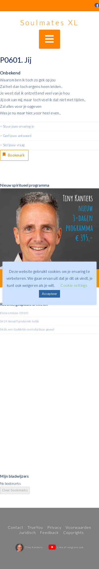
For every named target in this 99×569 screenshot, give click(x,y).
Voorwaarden (78, 527)
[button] (49, 39)
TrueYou (35, 527)
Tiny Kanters (29, 547)
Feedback (49, 532)
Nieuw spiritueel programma (24, 185)
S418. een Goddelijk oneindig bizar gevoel (27, 329)
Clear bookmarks (15, 490)
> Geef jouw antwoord (15, 136)
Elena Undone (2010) (14, 313)
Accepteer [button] (49, 294)
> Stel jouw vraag (12, 145)
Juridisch (27, 532)
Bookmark (13, 154)
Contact (15, 527)
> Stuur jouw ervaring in (17, 126)
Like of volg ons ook (66, 547)
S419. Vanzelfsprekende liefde (19, 321)
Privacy (54, 527)
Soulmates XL (49, 22)
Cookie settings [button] (74, 285)
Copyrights (73, 532)
